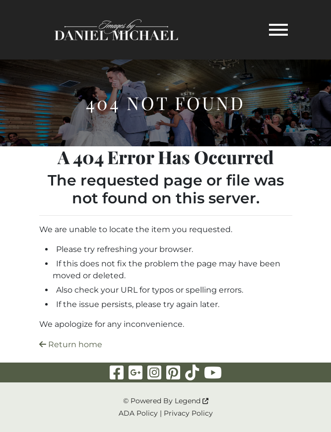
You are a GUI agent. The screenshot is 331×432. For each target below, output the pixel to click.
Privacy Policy (188, 413)
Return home (70, 344)
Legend (191, 400)
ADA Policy (138, 413)
